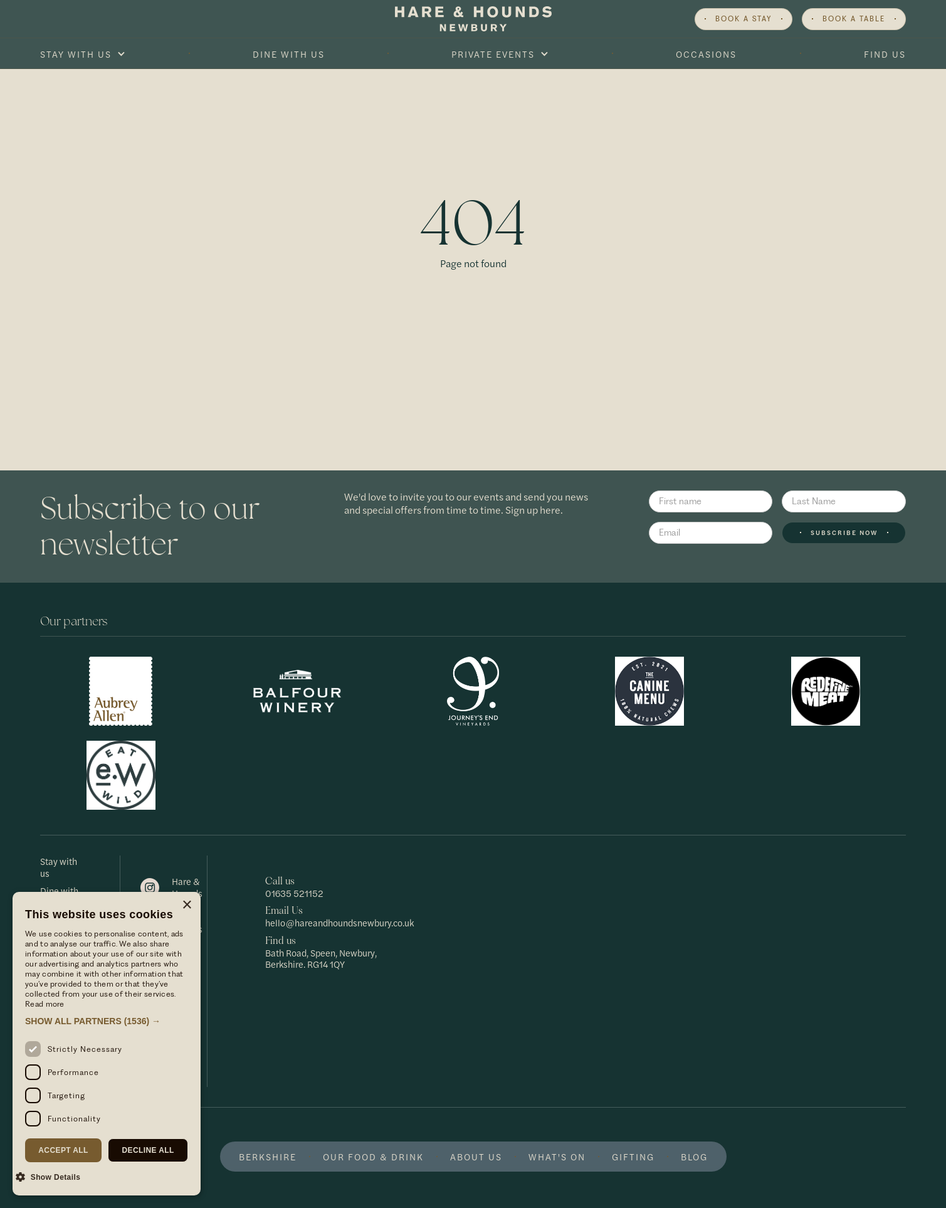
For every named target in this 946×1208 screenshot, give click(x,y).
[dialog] (107, 1043)
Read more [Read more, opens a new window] (45, 1004)
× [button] (186, 905)
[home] (473, 18)
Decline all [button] (148, 1150)
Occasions (706, 54)
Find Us (885, 54)
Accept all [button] (63, 1150)
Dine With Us (289, 54)
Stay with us (58, 867)
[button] (82, 54)
